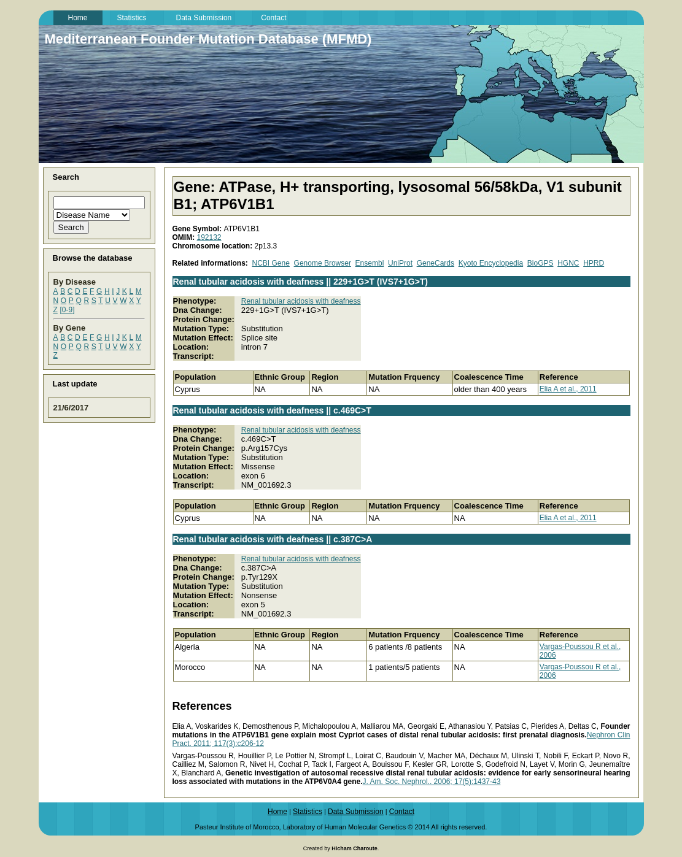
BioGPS (540, 263)
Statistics (307, 811)
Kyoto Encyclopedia (491, 263)
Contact (401, 811)
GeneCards (435, 263)
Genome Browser (322, 263)
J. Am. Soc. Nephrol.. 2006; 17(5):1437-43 (432, 781)
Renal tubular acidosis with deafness (301, 301)
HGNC (568, 263)
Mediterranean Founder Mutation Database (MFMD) (208, 39)
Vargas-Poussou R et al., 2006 (580, 650)
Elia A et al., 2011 (568, 389)
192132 (209, 237)
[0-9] (67, 310)
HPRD (593, 263)
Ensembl (369, 263)
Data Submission (356, 811)
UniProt (400, 263)
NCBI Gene (271, 263)
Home (277, 811)
